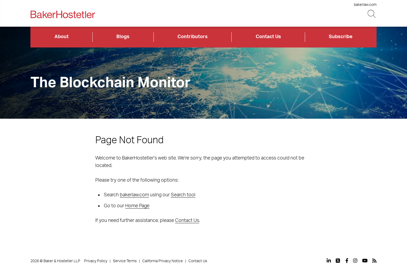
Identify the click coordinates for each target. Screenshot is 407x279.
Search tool (183, 195)
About (61, 36)
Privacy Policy (95, 261)
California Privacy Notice (162, 261)
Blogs (122, 36)
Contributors (192, 36)
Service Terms (125, 261)
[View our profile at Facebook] (346, 260)
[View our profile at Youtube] (365, 260)
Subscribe (341, 36)
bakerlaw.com (365, 5)
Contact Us (268, 36)
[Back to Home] (62, 14)
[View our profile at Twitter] (338, 260)
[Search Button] (372, 14)
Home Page (137, 206)
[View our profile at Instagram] (355, 260)
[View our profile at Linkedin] (329, 260)
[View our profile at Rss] (374, 260)
